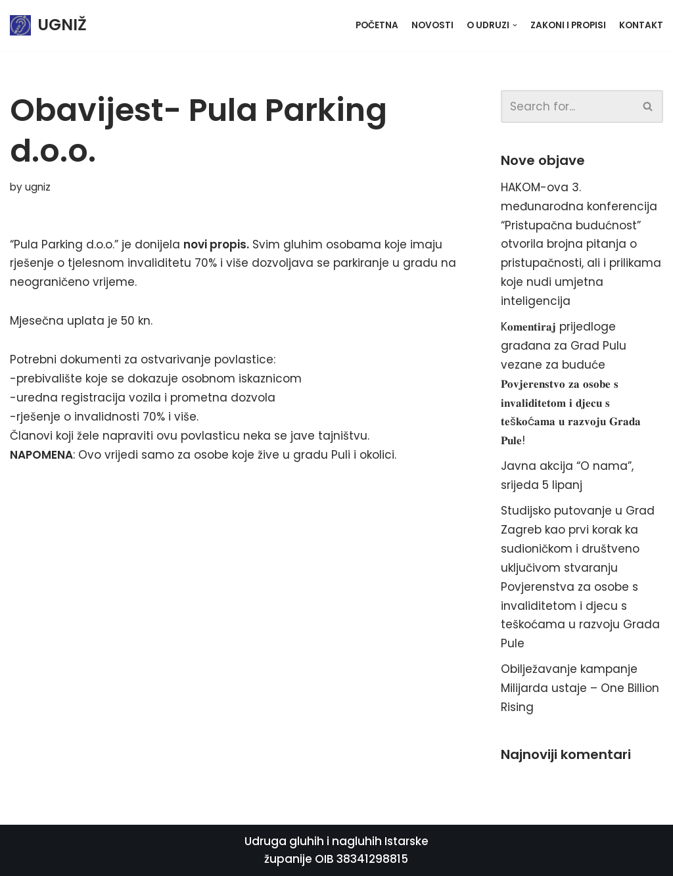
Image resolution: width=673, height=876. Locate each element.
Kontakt (641, 25)
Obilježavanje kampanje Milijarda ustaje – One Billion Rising (580, 688)
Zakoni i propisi (568, 25)
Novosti (432, 25)
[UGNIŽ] (48, 25)
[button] (648, 106)
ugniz (38, 187)
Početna (377, 25)
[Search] (567, 106)
